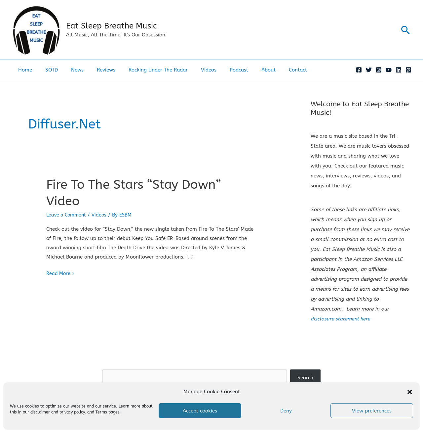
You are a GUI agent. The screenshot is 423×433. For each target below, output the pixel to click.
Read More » (61, 273)
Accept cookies (200, 411)
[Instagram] (379, 70)
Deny (286, 411)
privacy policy (72, 412)
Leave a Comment (67, 214)
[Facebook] (359, 70)
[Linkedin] (399, 70)
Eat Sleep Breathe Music (111, 25)
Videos (102, 214)
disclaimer (40, 412)
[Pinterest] (408, 70)
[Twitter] (369, 70)
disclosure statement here (341, 319)
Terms (101, 412)
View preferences (372, 411)
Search (211, 364)
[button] (409, 392)
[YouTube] (389, 70)
